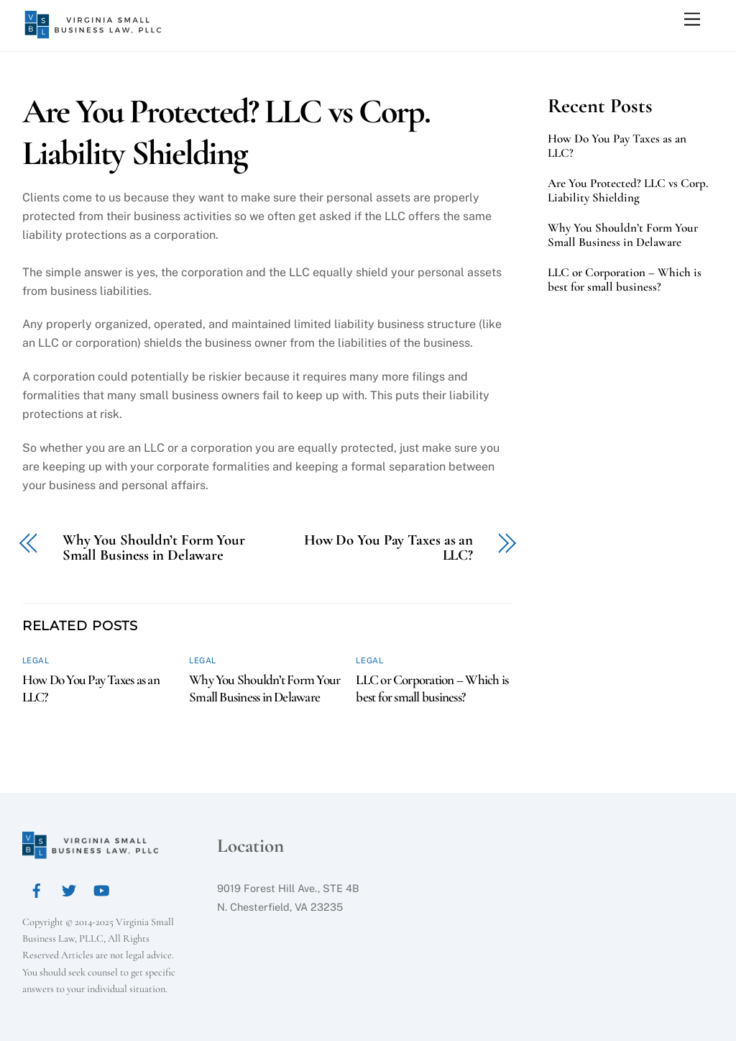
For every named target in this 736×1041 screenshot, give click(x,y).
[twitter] (69, 888)
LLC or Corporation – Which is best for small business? (432, 688)
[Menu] (692, 20)
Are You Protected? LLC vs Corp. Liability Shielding (226, 132)
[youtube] (101, 888)
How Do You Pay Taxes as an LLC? (388, 548)
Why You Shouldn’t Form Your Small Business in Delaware (154, 548)
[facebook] (36, 888)
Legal (36, 660)
